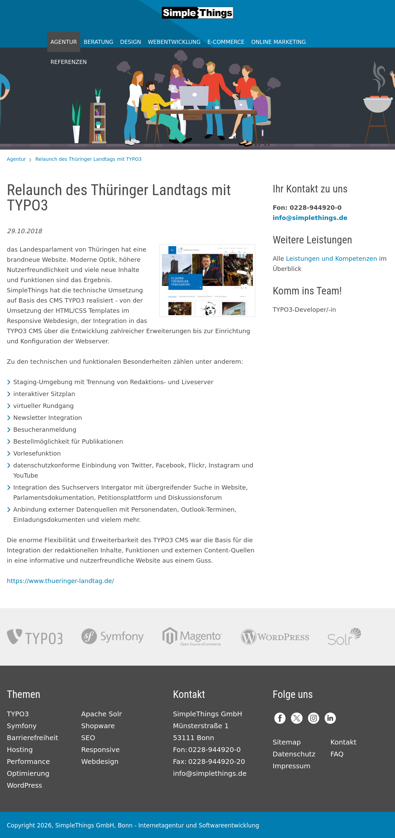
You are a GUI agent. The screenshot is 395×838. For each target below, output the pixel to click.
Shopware (98, 726)
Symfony (112, 636)
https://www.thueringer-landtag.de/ (60, 580)
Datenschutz (294, 754)
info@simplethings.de (310, 217)
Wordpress (275, 636)
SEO (88, 738)
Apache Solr (344, 636)
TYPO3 (35, 636)
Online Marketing (278, 42)
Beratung (98, 42)
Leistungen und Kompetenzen (331, 258)
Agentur (64, 42)
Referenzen (69, 62)
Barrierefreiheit (32, 738)
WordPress (24, 785)
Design (130, 42)
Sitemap (287, 742)
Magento (192, 636)
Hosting (20, 750)
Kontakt (343, 742)
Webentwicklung (174, 42)
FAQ (337, 754)
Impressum (291, 766)
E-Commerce (225, 42)
